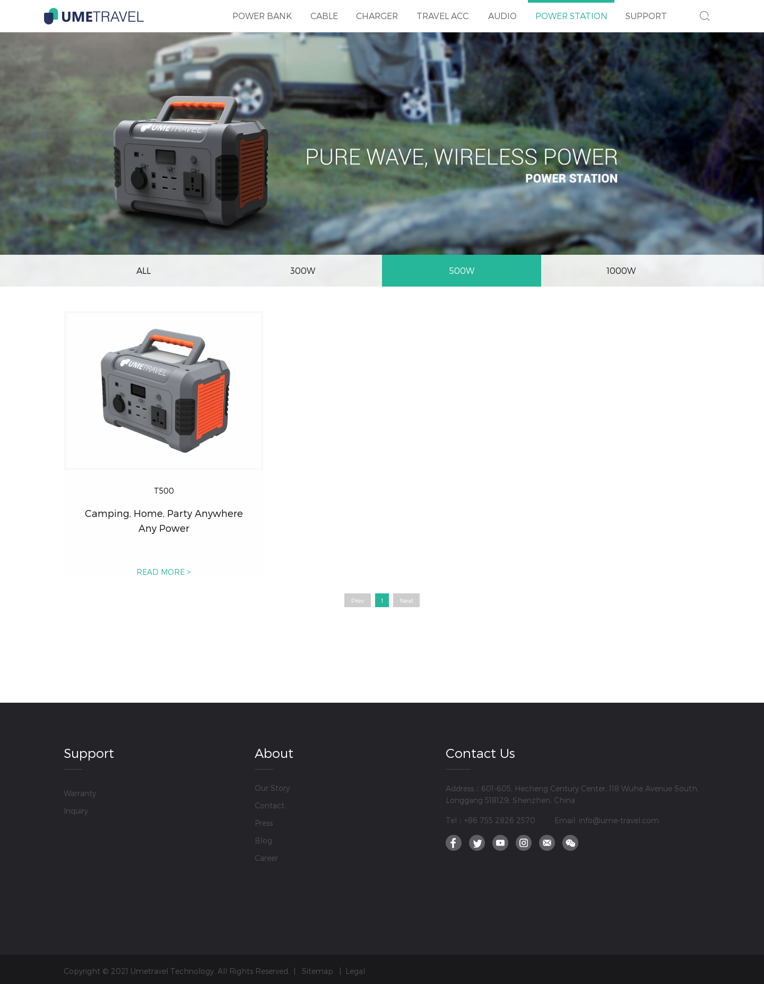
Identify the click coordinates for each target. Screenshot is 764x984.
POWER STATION (571, 10)
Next (406, 600)
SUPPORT (647, 10)
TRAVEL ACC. (443, 10)
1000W (621, 270)
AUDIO (502, 10)
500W (461, 270)
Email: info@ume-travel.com (606, 820)
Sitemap (317, 971)
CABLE (324, 10)
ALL (143, 270)
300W (302, 270)
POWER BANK (262, 10)
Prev (357, 600)
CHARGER (377, 10)
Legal (355, 971)
